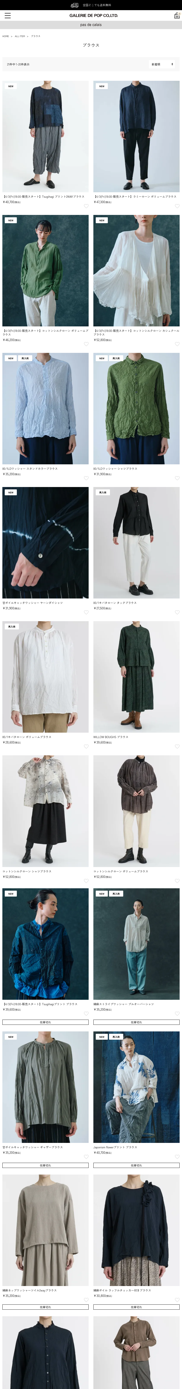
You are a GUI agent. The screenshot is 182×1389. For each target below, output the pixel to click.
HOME (5, 36)
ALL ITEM (20, 36)
